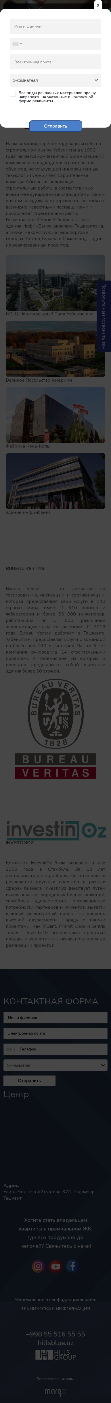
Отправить (55, 126)
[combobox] (17, 44)
